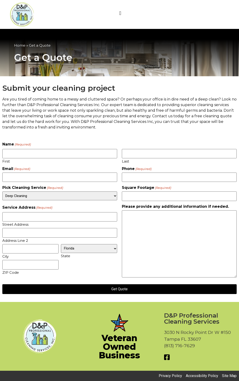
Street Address (15, 224)
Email (16, 169)
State (65, 256)
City (5, 256)
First (6, 161)
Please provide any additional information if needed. (175, 206)
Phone (136, 169)
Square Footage (146, 188)
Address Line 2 (15, 240)
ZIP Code (10, 272)
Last (125, 161)
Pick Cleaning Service (32, 188)
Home (19, 45)
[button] (120, 13)
